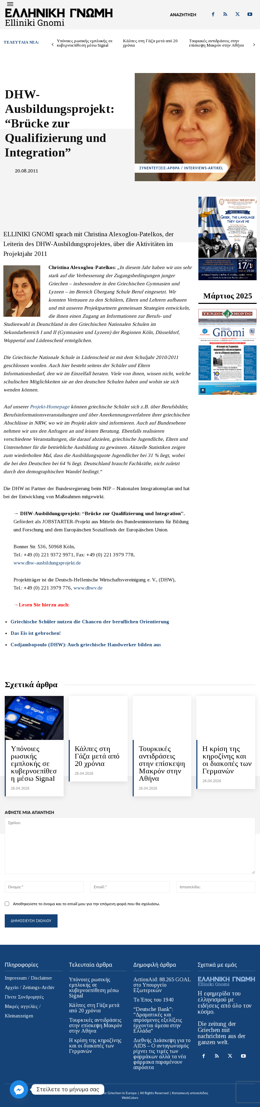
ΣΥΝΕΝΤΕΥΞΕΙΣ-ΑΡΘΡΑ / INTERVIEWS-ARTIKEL (181, 168)
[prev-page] (52, 45)
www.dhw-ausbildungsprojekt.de (47, 562)
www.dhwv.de (88, 588)
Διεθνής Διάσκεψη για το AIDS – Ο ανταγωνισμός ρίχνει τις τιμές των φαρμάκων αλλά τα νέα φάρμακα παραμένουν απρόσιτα (162, 1053)
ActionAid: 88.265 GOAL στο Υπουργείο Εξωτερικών (162, 985)
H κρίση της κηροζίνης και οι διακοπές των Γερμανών (227, 759)
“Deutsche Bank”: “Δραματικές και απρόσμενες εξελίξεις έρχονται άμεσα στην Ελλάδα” (157, 1020)
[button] (183, 14)
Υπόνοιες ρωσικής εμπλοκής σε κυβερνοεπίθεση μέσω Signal (85, 43)
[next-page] (254, 45)
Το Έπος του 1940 (153, 1000)
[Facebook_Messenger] (19, 1089)
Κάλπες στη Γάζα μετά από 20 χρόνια (150, 43)
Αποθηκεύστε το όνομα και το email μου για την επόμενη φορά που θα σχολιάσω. (86, 903)
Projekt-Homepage (49, 406)
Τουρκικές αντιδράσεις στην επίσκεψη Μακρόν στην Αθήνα (216, 43)
